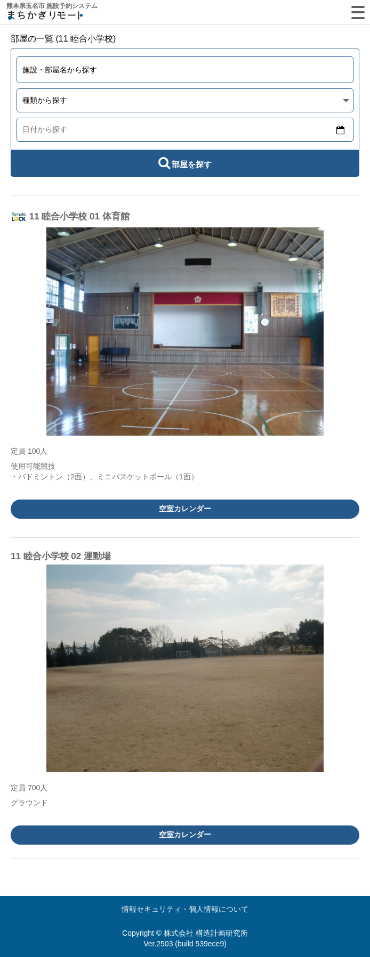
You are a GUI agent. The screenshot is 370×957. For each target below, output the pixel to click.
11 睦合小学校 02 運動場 (61, 556)
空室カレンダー (185, 508)
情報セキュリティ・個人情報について (185, 909)
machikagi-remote (45, 17)
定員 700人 (29, 787)
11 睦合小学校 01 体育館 (79, 216)
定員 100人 (29, 451)
